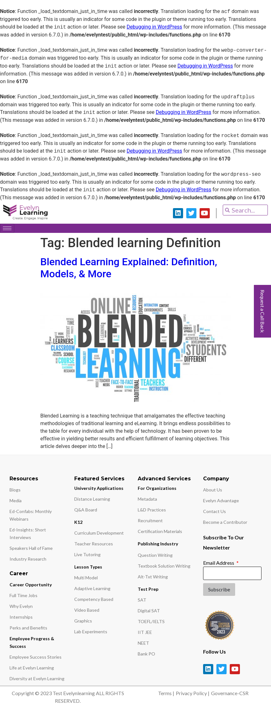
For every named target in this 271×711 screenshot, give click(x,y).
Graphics (83, 620)
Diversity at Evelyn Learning (37, 678)
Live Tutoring (87, 554)
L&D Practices (152, 509)
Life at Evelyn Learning (32, 667)
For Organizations (157, 488)
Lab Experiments (90, 631)
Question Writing (155, 555)
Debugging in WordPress (154, 27)
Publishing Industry (158, 543)
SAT (142, 599)
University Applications (98, 488)
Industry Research (28, 559)
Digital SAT (149, 610)
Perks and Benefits (28, 627)
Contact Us (214, 511)
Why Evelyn (21, 606)
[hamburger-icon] (7, 228)
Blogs (15, 489)
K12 (78, 522)
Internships (21, 617)
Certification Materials (160, 531)
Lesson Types (88, 566)
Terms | (166, 693)
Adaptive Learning (92, 588)
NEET (143, 643)
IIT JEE (145, 632)
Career (19, 573)
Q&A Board (85, 509)
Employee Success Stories (36, 657)
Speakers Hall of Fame (31, 548)
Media (16, 500)
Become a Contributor (225, 522)
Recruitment (150, 520)
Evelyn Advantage (221, 500)
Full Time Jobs (23, 595)
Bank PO (146, 653)
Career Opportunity (31, 584)
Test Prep (148, 589)
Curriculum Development (99, 533)
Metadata (147, 499)
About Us (212, 489)
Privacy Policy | (192, 693)
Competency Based (93, 599)
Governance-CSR (229, 693)
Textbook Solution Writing (164, 566)
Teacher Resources (93, 543)
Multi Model (86, 577)
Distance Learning (92, 499)
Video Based (86, 610)
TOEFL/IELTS (151, 621)
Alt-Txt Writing (153, 576)
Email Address (219, 563)
